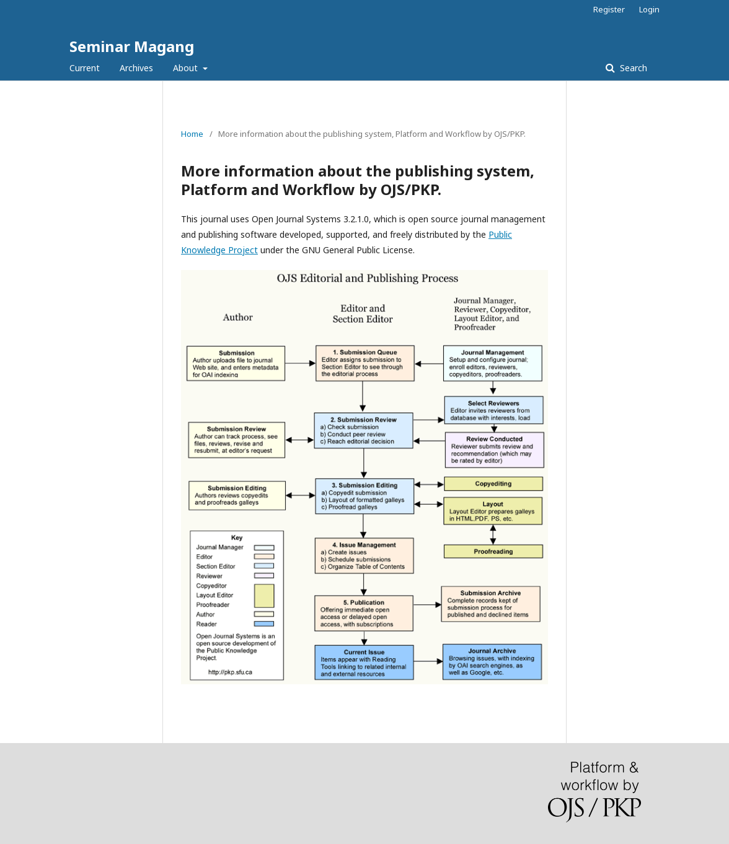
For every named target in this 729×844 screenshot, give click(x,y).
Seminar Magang (131, 46)
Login (649, 9)
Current (84, 68)
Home (192, 133)
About (186, 68)
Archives (136, 68)
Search (632, 68)
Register (609, 9)
